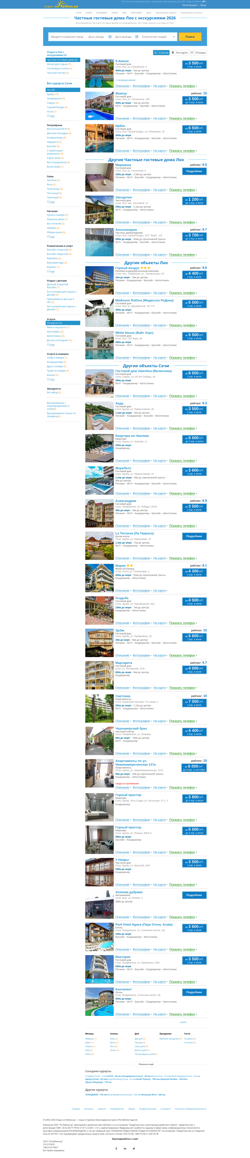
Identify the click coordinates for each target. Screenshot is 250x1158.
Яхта (51, 184)
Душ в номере (56, 366)
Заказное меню (57, 219)
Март (89, 1042)
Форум (131, 1108)
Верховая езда (57, 262)
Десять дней (142, 1050)
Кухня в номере (57, 214)
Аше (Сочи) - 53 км (161, 1076)
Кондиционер (56, 137)
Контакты (88, 1108)
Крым (148, 12)
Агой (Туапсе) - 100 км (148, 1079)
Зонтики (53, 180)
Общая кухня (56, 232)
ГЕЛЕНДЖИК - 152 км (96, 1094)
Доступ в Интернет (59, 340)
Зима (114, 1038)
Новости (102, 1108)
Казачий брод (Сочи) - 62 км (121, 1079)
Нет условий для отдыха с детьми (61, 308)
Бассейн (53, 146)
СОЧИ (78, 12)
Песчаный (54, 193)
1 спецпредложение (125, 80)
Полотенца (55, 188)
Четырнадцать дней (146, 1054)
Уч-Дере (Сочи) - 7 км (95, 1076)
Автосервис (55, 331)
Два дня (140, 1038)
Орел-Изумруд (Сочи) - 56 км (185, 1076)
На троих (190, 1042)
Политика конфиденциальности (190, 1108)
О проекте (166, 1108)
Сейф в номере (57, 357)
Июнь (89, 1054)
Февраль (91, 1038)
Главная (76, 1108)
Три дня (140, 1042)
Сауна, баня (55, 157)
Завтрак (53, 227)
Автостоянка (56, 335)
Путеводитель (117, 1108)
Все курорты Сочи (59, 83)
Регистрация (189, 5)
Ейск (125, 12)
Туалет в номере (58, 370)
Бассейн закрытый (59, 253)
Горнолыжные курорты (166, 12)
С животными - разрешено (55, 152)
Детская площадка (59, 133)
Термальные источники (191, 12)
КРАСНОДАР (136, 12)
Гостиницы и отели (59, 68)
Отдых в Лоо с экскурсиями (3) (57, 53)
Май (88, 1050)
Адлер (53, 94)
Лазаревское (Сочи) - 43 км (136, 1076)
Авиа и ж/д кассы (58, 327)
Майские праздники (171, 1038)
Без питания (55, 223)
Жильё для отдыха (59, 64)
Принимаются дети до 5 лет (60, 300)
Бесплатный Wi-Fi (58, 128)
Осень (114, 1050)
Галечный (54, 197)
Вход (203, 5)
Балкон (53, 375)
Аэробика (54, 258)
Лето (114, 1046)
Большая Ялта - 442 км (153, 1094)
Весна (114, 1042)
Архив (183, 1022)
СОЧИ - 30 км (114, 1076)
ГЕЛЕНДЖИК (101, 12)
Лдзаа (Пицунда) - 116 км (98, 1082)
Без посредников (58, 162)
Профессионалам (147, 1108)
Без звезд (54, 392)
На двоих (190, 1038)
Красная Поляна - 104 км (173, 1079)
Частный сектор (57, 72)
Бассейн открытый (59, 249)
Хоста (52, 111)
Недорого (54, 141)
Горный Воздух (57, 107)
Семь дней (141, 1046)
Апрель (90, 1046)
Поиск (190, 37)
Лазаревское (56, 98)
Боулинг (53, 267)
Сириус (53, 102)
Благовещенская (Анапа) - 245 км (124, 1094)
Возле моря (55, 166)
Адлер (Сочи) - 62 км (95, 1079)
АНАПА (89, 12)
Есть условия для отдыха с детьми (62, 293)
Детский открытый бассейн (57, 286)
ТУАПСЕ (114, 12)
